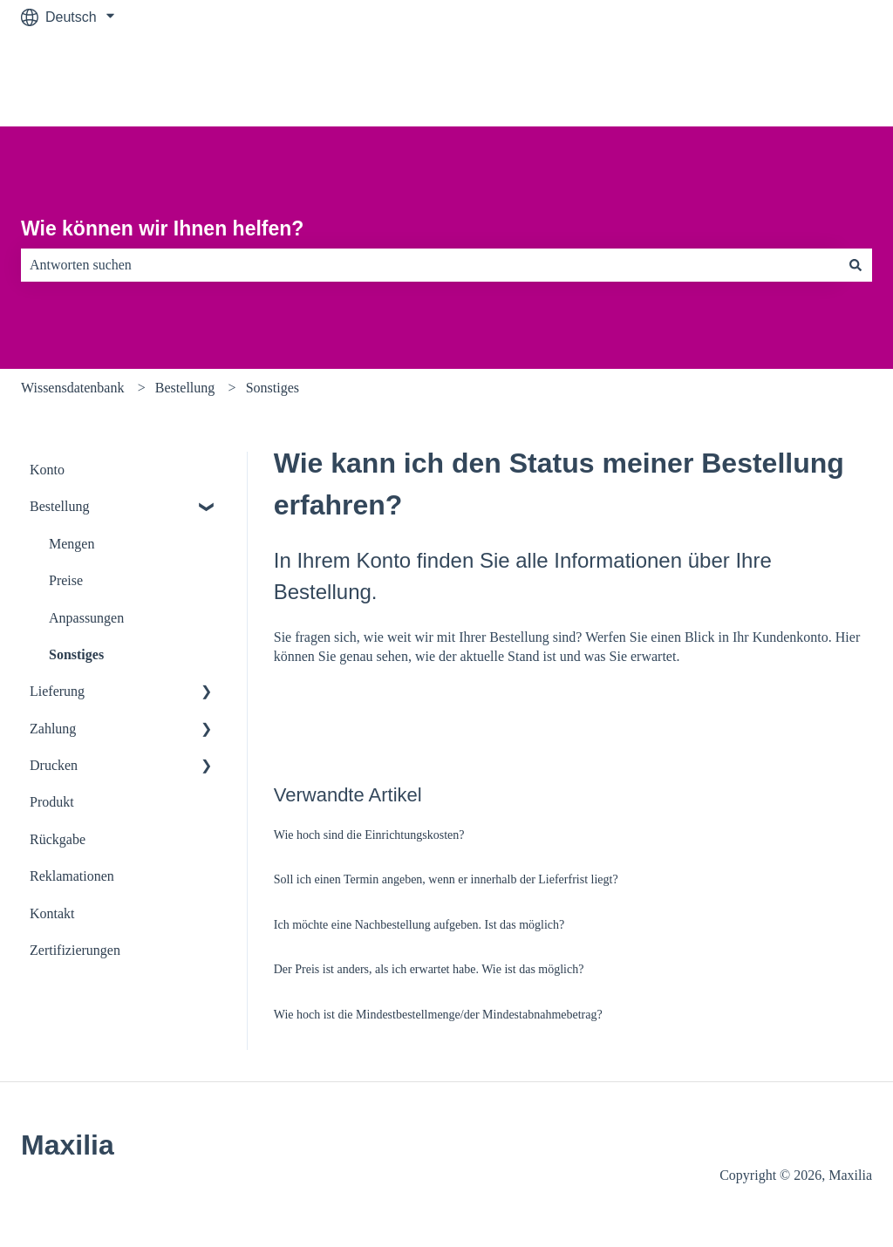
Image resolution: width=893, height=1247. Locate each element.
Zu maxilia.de (813, 79)
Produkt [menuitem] (52, 801)
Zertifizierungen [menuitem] (75, 950)
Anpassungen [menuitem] (86, 617)
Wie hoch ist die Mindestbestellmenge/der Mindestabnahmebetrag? (438, 1014)
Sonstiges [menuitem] (76, 654)
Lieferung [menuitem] (57, 691)
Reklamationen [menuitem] (72, 876)
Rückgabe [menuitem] (57, 839)
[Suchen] (855, 265)
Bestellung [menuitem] (59, 506)
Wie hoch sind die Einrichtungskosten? (369, 835)
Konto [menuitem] (47, 469)
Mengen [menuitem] (71, 543)
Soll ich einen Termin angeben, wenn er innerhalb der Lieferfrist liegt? (446, 879)
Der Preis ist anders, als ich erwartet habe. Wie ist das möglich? (429, 969)
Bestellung (185, 387)
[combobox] (430, 265)
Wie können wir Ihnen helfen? (162, 228)
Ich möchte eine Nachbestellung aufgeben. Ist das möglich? (419, 924)
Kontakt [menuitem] (52, 913)
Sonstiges (272, 387)
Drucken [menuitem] (54, 765)
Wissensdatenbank (72, 387)
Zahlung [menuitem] (53, 728)
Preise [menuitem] (66, 580)
